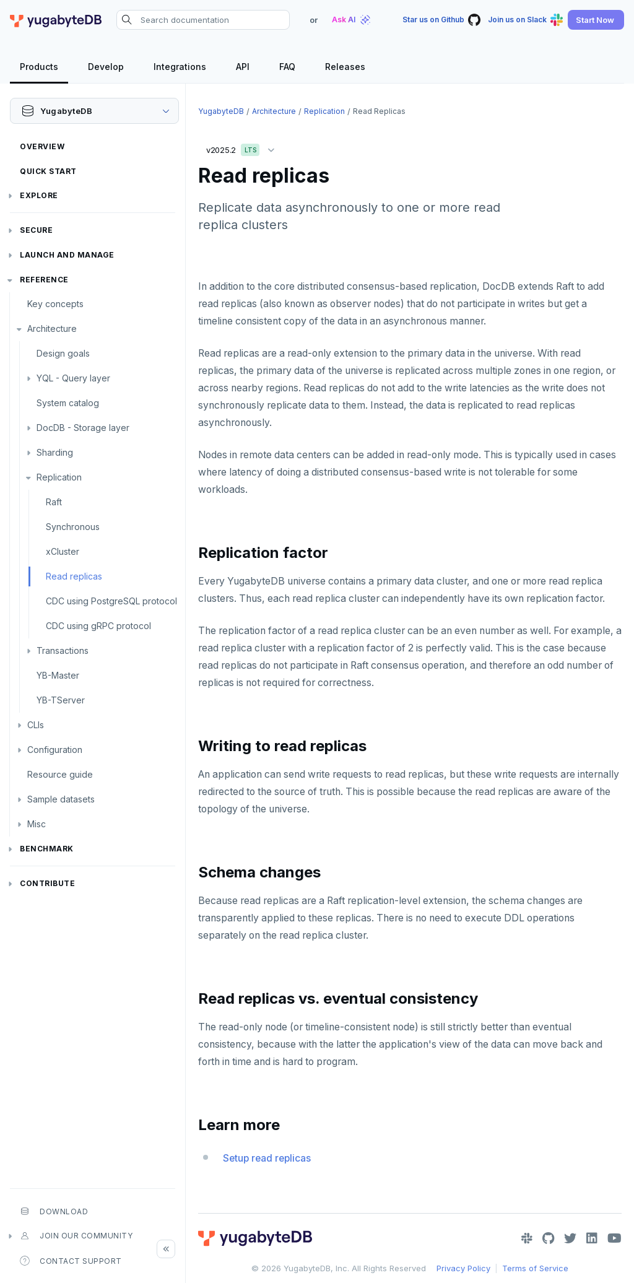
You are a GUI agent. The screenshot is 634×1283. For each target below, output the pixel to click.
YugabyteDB (221, 111)
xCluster (62, 551)
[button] (596, 20)
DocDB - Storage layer (83, 427)
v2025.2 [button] (243, 147)
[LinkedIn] (591, 1238)
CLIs (35, 725)
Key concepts (55, 303)
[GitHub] (548, 1238)
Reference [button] (44, 279)
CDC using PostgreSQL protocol (111, 601)
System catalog (68, 403)
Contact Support (71, 1261)
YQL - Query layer (73, 378)
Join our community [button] (76, 1236)
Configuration (54, 749)
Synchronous (73, 526)
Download (54, 1211)
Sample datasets (61, 799)
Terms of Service (535, 1268)
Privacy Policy (463, 1268)
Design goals (63, 353)
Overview (42, 146)
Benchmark (47, 848)
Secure (36, 230)
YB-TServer (61, 700)
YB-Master (58, 675)
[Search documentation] (203, 20)
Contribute (47, 883)
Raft (54, 502)
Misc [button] (36, 824)
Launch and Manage (67, 254)
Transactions (63, 650)
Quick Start (48, 171)
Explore (39, 195)
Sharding (55, 452)
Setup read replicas (267, 1158)
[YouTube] (614, 1238)
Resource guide (60, 774)
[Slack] (526, 1238)
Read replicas (74, 576)
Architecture (52, 328)
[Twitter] (570, 1238)
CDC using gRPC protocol (98, 625)
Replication (59, 477)
